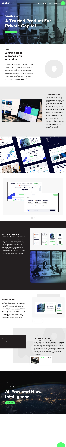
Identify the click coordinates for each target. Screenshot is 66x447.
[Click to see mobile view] (34, 218)
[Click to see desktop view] (32, 218)
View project (10, 402)
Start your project (11, 31)
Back (6, 11)
